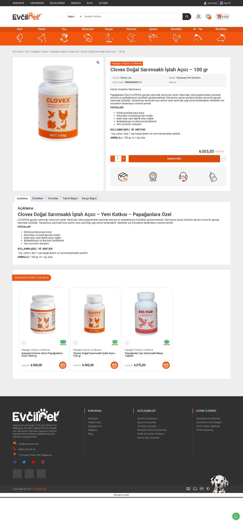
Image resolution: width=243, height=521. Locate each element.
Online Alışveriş (204, 430)
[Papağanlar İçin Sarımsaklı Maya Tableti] (166, 365)
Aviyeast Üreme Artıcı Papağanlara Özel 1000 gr (42, 354)
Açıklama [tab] (22, 198)
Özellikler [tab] (37, 198)
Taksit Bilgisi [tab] (70, 198)
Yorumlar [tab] (53, 198)
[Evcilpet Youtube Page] (33, 462)
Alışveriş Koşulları (147, 422)
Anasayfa (18, 3)
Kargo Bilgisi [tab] (89, 198)
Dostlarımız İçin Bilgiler (208, 422)
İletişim (103, 3)
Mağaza (76, 3)
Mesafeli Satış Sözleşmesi (152, 430)
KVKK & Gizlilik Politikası (150, 433)
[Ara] (187, 16)
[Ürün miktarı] (118, 158)
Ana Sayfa (18, 51)
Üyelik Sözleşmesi (147, 418)
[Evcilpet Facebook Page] (15, 462)
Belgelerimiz (57, 3)
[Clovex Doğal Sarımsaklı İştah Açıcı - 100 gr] (114, 365)
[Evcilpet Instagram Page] (43, 462)
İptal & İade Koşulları (148, 437)
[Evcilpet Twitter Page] (24, 462)
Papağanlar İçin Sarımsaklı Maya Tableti (144, 354)
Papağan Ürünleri (39, 51)
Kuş (27, 51)
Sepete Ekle (174, 158)
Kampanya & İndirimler (208, 418)
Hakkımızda (37, 3)
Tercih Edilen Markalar (208, 426)
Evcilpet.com (39, 489)
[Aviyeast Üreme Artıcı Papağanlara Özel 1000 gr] (62, 365)
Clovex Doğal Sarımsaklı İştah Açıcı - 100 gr (94, 354)
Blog (90, 3)
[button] (98, 62)
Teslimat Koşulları (147, 426)
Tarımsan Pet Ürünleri (188, 77)
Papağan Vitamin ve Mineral (64, 51)
